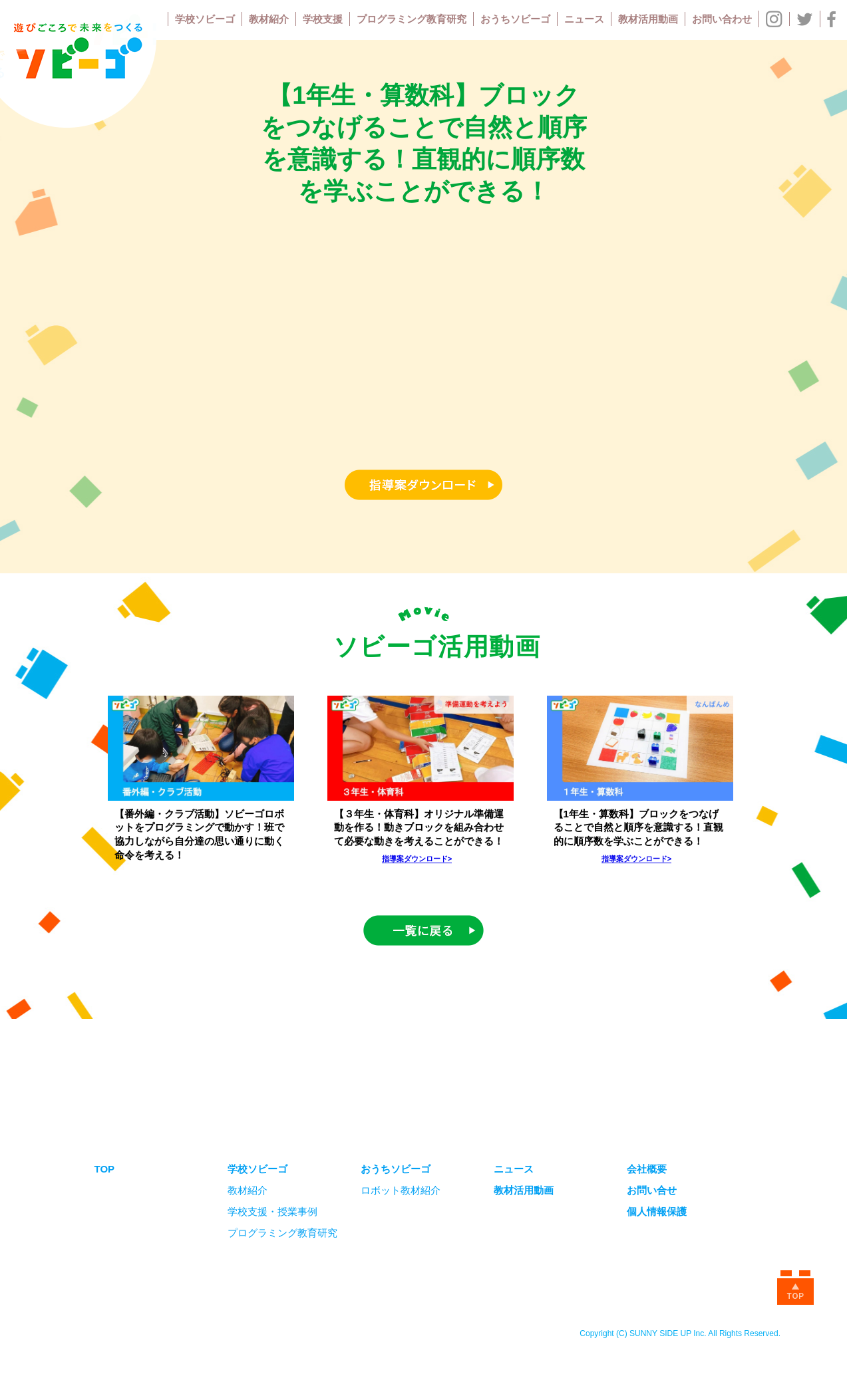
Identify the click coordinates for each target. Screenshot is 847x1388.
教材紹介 (269, 19)
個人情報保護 (657, 1211)
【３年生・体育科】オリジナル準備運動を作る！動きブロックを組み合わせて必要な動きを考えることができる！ (419, 827)
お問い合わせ (722, 19)
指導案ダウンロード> (417, 859)
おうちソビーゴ (515, 19)
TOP (104, 1169)
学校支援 (323, 19)
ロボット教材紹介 (400, 1190)
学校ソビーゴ (205, 19)
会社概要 (647, 1169)
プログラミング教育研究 (411, 19)
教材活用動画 (648, 19)
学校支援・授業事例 (272, 1211)
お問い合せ (652, 1190)
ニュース (584, 19)
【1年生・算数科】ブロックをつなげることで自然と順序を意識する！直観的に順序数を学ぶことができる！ (638, 827)
